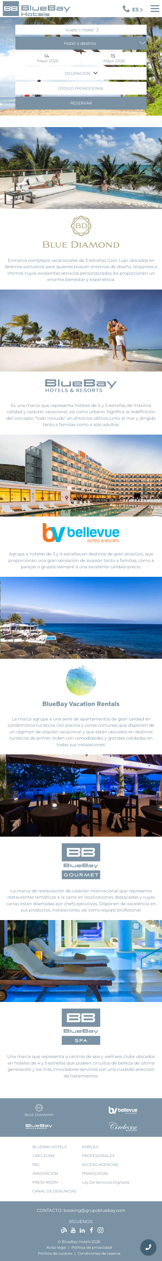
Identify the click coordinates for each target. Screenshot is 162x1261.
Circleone (43, 1156)
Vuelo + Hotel (79, 29)
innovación (45, 1173)
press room (45, 1182)
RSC (36, 1164)
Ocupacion (78, 73)
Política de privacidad (91, 1247)
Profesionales (98, 1156)
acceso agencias (100, 1164)
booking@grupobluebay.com (94, 1210)
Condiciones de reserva (98, 1253)
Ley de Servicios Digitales (106, 1182)
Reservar (81, 103)
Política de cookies (55, 1253)
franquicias (95, 1173)
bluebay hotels (49, 1147)
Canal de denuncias (54, 1191)
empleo (90, 1147)
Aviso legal (56, 1247)
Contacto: (49, 1210)
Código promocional (81, 88)
